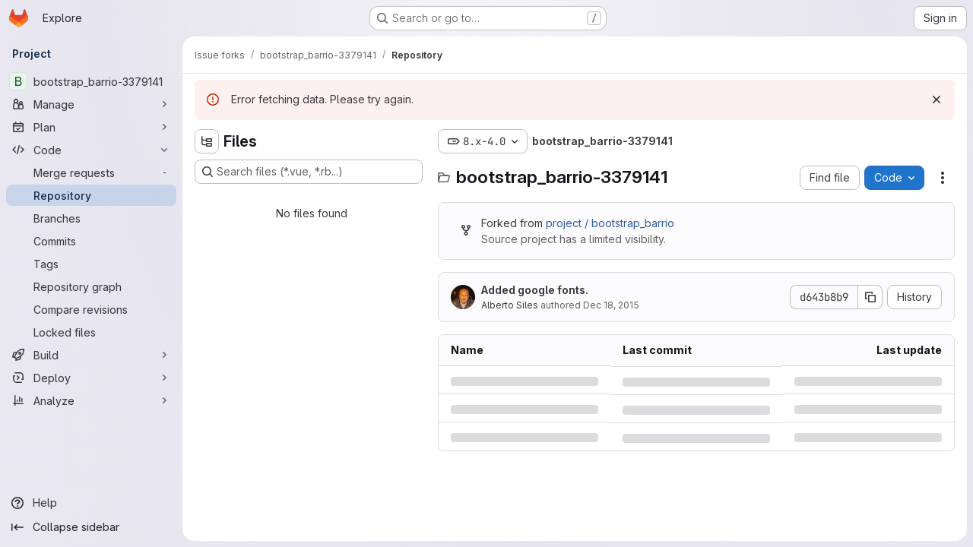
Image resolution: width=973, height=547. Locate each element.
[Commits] (91, 240)
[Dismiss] (936, 99)
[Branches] (91, 218)
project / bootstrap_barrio (610, 223)
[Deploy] (91, 377)
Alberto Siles (509, 305)
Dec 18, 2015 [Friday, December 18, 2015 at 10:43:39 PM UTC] (611, 305)
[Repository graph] (91, 286)
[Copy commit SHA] (870, 297)
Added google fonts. (534, 289)
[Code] (91, 149)
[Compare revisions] (91, 309)
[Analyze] (91, 400)
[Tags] (91, 263)
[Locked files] (91, 332)
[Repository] (91, 195)
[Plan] (91, 127)
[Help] (91, 503)
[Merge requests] (91, 172)
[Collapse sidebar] (91, 527)
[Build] (91, 354)
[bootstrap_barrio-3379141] (91, 81)
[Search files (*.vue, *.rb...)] (309, 172)
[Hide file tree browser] (207, 141)
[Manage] (91, 104)
